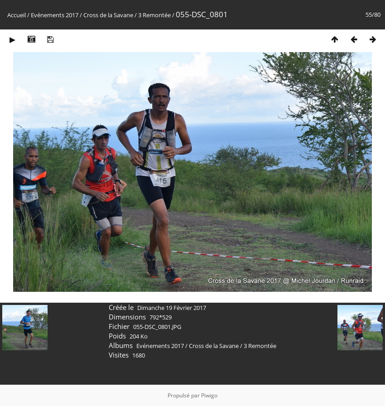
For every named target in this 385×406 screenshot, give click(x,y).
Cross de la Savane (108, 15)
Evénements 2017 (54, 15)
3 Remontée (154, 15)
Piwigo (209, 395)
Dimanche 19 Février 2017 (171, 308)
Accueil (16, 15)
